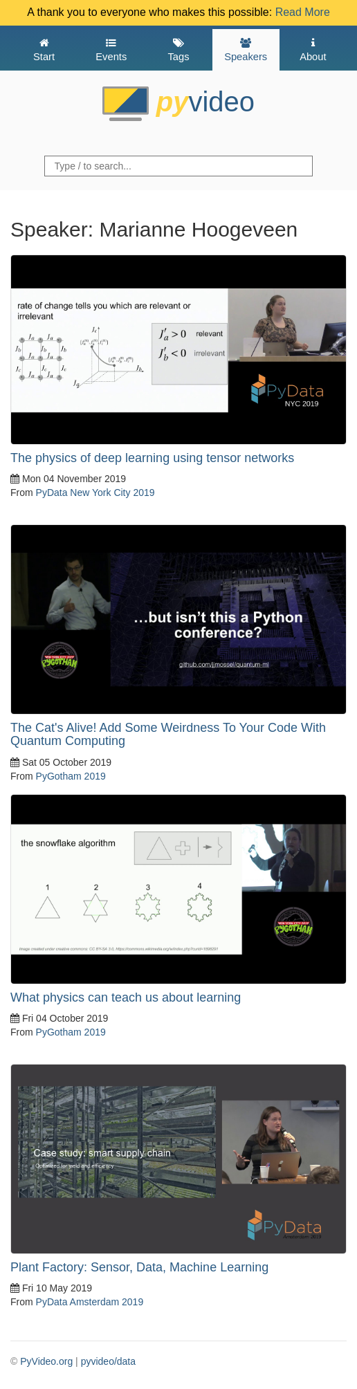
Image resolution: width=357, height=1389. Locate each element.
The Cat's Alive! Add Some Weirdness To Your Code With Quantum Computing (168, 734)
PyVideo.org (46, 1361)
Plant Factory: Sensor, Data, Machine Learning (139, 1267)
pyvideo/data (108, 1361)
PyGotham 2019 (71, 776)
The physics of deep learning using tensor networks (152, 458)
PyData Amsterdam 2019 (90, 1301)
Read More (302, 12)
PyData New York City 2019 (95, 492)
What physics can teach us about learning (125, 997)
